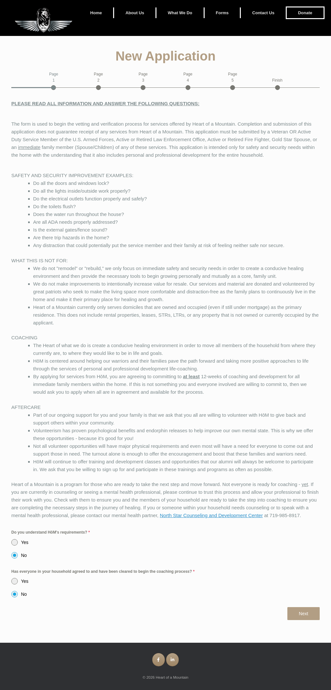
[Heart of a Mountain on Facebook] (158, 659)
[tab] (53, 80)
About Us (134, 12)
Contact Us (263, 12)
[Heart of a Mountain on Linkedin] (172, 659)
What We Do (180, 12)
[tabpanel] (165, 348)
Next (303, 613)
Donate (305, 12)
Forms (222, 12)
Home (96, 12)
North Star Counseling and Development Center (211, 515)
